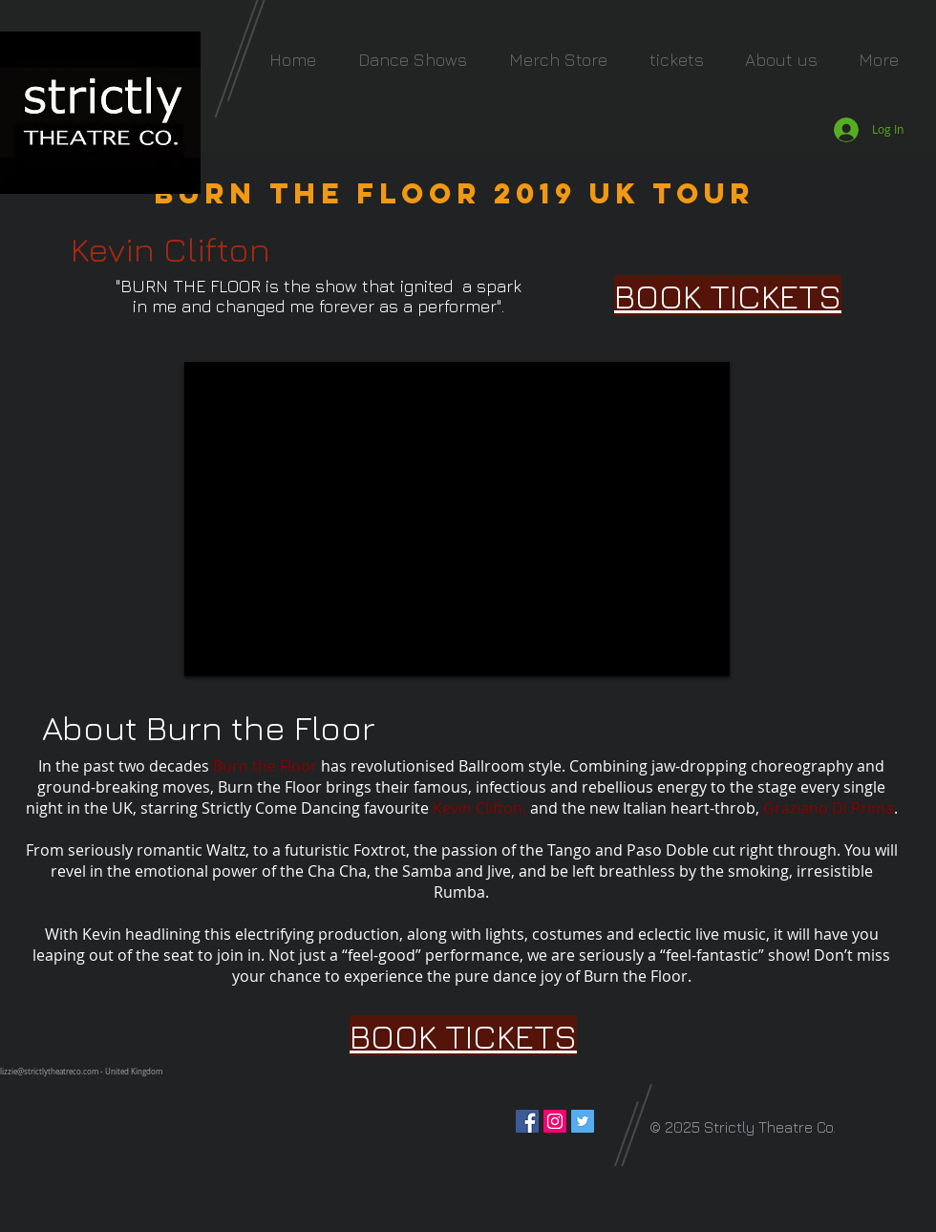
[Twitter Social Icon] (582, 1121)
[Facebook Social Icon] (527, 1121)
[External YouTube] (457, 519)
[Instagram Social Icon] (554, 1121)
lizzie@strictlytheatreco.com (49, 1071)
